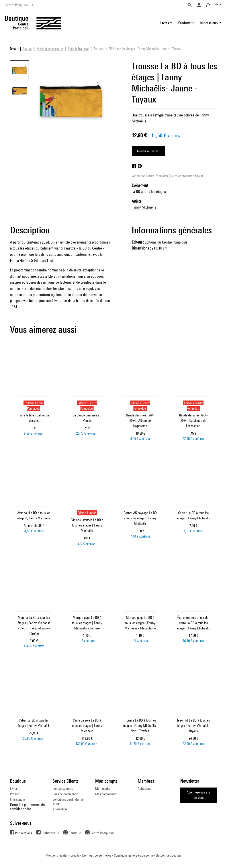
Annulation (60, 809)
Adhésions (144, 788)
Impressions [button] (209, 23)
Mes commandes (106, 794)
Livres (14, 788)
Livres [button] (164, 23)
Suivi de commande (65, 794)
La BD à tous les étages (149, 191)
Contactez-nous (63, 788)
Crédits (74, 855)
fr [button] (216, 5)
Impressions (17, 799)
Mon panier (102, 788)
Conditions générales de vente (68, 801)
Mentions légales (56, 855)
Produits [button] (184, 23)
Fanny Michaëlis (144, 207)
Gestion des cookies (169, 855)
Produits (15, 794)
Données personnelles (96, 855)
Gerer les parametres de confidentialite (27, 806)
